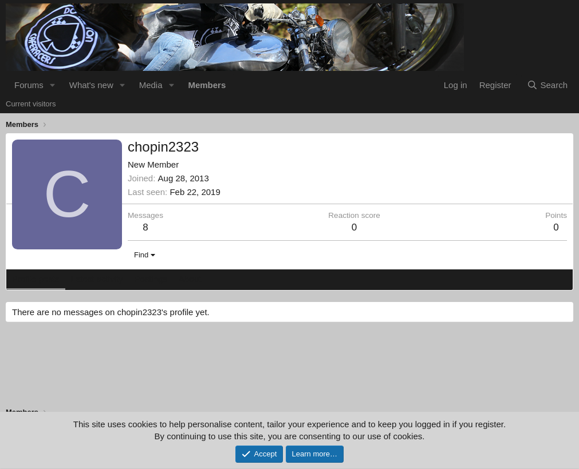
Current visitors (31, 104)
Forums (29, 85)
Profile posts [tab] (36, 279)
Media (151, 85)
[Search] (547, 85)
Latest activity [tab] (97, 279)
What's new (91, 85)
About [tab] (190, 279)
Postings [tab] (150, 279)
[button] (53, 85)
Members (207, 85)
